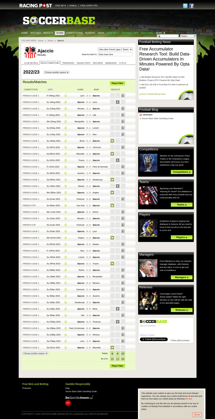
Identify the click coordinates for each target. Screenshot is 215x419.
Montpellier (79, 121)
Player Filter (117, 83)
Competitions (74, 33)
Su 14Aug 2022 (53, 102)
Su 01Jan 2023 (53, 199)
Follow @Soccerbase (180, 340)
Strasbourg (97, 180)
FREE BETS (60, 5)
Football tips (130, 33)
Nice (95, 134)
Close (197, 414)
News (101, 33)
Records (98, 63)
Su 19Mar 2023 (53, 283)
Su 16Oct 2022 (53, 160)
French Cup (29, 205)
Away (96, 89)
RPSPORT (148, 115)
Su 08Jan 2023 (53, 205)
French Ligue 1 (31, 96)
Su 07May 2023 (54, 322)
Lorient (96, 128)
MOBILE (73, 5)
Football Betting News (155, 42)
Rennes (81, 108)
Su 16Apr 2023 (53, 302)
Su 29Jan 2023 (53, 231)
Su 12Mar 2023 (53, 276)
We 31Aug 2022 (54, 121)
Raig (68, 388)
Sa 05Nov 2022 (53, 180)
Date (50, 89)
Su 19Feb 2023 (53, 257)
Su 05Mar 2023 (53, 270)
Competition (31, 89)
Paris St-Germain (100, 167)
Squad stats (83, 63)
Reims (95, 212)
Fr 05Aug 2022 (53, 96)
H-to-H (122, 63)
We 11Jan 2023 (54, 212)
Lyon (82, 96)
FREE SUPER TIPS (89, 5)
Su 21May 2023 (54, 335)
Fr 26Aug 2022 (53, 115)
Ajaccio (96, 96)
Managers (111, 63)
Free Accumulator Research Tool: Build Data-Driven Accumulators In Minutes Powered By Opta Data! (165, 58)
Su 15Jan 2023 (53, 218)
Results (48, 33)
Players (90, 33)
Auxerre (80, 173)
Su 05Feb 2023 (53, 244)
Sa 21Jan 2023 (53, 225)
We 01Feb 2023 (54, 238)
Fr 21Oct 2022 (53, 167)
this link (188, 399)
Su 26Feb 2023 (53, 264)
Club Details (31, 63)
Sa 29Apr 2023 (53, 315)
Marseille (80, 154)
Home (24, 33)
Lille (94, 115)
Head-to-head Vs (89, 54)
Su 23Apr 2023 (53, 309)
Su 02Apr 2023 (53, 289)
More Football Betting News (154, 94)
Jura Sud (80, 205)
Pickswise (26, 388)
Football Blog (148, 109)
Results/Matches (50, 63)
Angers (96, 192)
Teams (59, 33)
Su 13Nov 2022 (53, 186)
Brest (82, 141)
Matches (36, 33)
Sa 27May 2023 (54, 341)
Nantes (81, 186)
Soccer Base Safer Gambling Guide (158, 118)
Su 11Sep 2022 (53, 134)
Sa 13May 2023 (54, 328)
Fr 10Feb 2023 (53, 251)
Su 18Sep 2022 (53, 141)
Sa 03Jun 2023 (53, 348)
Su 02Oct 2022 (53, 147)
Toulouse (80, 199)
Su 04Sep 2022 (53, 128)
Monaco (80, 218)
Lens (95, 102)
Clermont (97, 147)
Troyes (81, 160)
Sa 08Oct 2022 (53, 154)
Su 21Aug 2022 (53, 108)
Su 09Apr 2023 (53, 296)
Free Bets (113, 33)
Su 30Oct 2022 (53, 173)
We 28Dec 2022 (54, 192)
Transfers (68, 63)
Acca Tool (147, 33)
